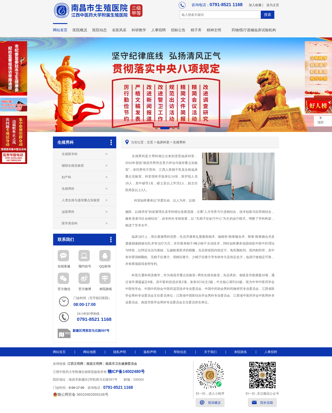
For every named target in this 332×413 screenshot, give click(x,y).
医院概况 (80, 30)
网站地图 (89, 352)
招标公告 (178, 30)
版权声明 (150, 352)
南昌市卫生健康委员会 (121, 363)
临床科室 (163, 142)
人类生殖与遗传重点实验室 (84, 200)
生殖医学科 (84, 154)
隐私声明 (119, 352)
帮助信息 (180, 352)
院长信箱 (266, 402)
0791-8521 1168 (226, 4)
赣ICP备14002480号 (126, 371)
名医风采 (119, 30)
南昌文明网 (94, 363)
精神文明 (214, 30)
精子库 (196, 30)
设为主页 (272, 5)
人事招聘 (158, 30)
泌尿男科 (84, 211)
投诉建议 (214, 402)
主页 (150, 142)
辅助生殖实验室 (84, 165)
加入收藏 (255, 5)
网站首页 (60, 30)
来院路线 (240, 352)
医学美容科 (84, 223)
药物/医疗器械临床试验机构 (254, 30)
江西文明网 (75, 363)
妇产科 (84, 177)
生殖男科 (84, 188)
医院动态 (99, 30)
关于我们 (210, 352)
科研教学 (139, 30)
